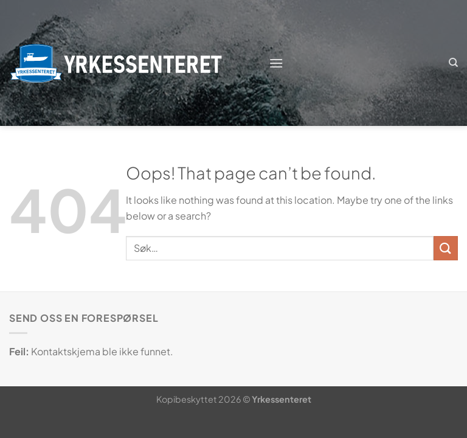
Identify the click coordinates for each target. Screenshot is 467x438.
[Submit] (446, 248)
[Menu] (276, 63)
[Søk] (453, 62)
